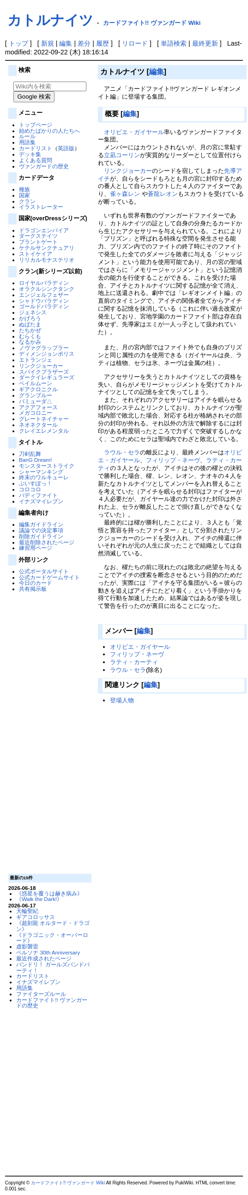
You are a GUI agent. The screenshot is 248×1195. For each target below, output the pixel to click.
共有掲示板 (33, 589)
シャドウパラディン (44, 301)
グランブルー (35, 395)
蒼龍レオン (163, 193)
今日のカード (35, 583)
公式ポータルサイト (44, 571)
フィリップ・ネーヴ (173, 460)
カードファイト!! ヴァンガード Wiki (152, 22)
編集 (65, 43)
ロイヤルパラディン (44, 283)
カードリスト (35, 148)
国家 (24, 195)
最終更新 (205, 43)
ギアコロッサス (35, 917)
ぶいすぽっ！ (35, 483)
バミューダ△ (35, 401)
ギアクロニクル (38, 389)
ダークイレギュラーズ (46, 377)
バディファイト (38, 495)
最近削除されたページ (46, 542)
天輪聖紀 (27, 911)
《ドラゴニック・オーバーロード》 (52, 938)
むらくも (30, 336)
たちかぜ (30, 330)
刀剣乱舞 (30, 454)
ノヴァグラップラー (44, 348)
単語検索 (174, 43)
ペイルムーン (35, 383)
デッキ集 (30, 154)
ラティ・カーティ (134, 662)
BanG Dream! (35, 460)
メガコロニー (35, 413)
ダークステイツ (38, 236)
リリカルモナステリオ (46, 260)
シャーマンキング (41, 472)
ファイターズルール (41, 994)
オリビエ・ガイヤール (134, 132)
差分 (84, 43)
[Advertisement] (48, 732)
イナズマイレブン (41, 501)
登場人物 (122, 700)
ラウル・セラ (122, 452)
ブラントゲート (38, 242)
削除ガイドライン (41, 536)
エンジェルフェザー (44, 295)
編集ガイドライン (41, 524)
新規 (47, 43)
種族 (24, 189)
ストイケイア (35, 254)
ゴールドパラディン (44, 306)
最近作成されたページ (44, 958)
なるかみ (30, 342)
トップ (18, 43)
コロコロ (30, 489)
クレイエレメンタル (44, 431)
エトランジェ (35, 360)
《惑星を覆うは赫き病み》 (49, 893)
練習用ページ (35, 548)
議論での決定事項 (41, 530)
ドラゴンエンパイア (44, 230)
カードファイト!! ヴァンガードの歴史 (51, 1003)
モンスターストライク (46, 466)
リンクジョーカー (41, 366)
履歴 (102, 43)
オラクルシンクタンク (46, 289)
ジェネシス (33, 312)
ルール (27, 136)
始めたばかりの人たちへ (49, 131)
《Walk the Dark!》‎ (39, 899)
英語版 (66, 148)
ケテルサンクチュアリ (46, 248)
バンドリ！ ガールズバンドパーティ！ (53, 967)
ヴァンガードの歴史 (44, 166)
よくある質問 (35, 160)
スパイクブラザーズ (44, 372)
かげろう (30, 318)
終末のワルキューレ (44, 477)
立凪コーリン (122, 155)
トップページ (35, 125)
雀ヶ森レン (125, 193)
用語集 (27, 142)
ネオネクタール (38, 425)
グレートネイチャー (44, 419)
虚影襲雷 (27, 946)
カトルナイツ (50, 20)
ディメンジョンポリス (46, 354)
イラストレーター (41, 207)
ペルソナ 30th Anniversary (48, 952)
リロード (135, 43)
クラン (27, 201)
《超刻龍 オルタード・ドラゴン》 (53, 926)
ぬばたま (30, 324)
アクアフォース (38, 407)
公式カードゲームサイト (49, 577)
